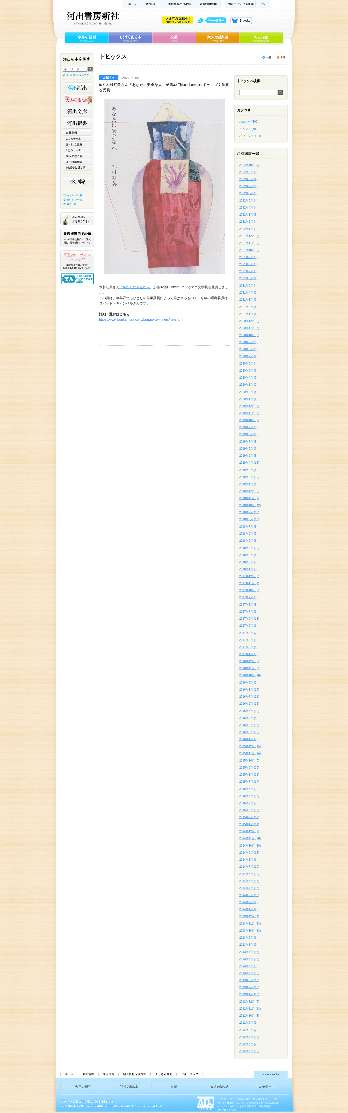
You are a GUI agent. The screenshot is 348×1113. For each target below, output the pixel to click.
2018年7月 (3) (248, 526)
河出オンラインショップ (77, 261)
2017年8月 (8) (248, 604)
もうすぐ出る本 (130, 38)
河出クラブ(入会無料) (240, 4)
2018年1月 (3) (248, 569)
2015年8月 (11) (249, 774)
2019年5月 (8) (248, 455)
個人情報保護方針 (134, 1074)
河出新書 (77, 123)
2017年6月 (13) (249, 618)
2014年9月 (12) (249, 852)
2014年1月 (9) (248, 909)
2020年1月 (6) (248, 399)
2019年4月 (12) (249, 462)
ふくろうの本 (77, 138)
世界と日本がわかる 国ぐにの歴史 (77, 144)
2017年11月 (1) (249, 583)
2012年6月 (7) (248, 1044)
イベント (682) (248, 129)
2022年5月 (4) (248, 200)
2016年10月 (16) (250, 675)
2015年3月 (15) (249, 810)
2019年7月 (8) (248, 441)
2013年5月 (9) (248, 966)
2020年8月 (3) (248, 349)
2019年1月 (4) (248, 484)
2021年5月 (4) (248, 285)
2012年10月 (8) (249, 1015)
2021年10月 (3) (249, 250)
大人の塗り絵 (217, 38)
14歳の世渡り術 (77, 168)
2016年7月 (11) (249, 696)
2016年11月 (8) (249, 668)
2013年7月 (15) (249, 952)
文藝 (174, 38)
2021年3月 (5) (248, 299)
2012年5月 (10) (249, 1051)
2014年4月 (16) (249, 888)
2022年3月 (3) (248, 214)
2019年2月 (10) (249, 477)
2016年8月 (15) (249, 689)
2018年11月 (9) (249, 498)
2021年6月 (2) (248, 278)
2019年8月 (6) (248, 434)
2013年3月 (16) (249, 980)
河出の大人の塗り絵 (77, 99)
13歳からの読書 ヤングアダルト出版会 (78, 278)
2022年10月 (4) (249, 165)
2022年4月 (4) (248, 207)
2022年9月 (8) (248, 172)
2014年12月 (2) (249, 831)
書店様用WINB (180, 4)
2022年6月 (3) (248, 193)
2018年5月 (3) (248, 540)
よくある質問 (163, 1074)
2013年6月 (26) (249, 959)
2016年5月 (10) (249, 711)
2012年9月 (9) (248, 1022)
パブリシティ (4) (250, 136)
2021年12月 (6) (249, 236)
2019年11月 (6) (249, 413)
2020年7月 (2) (248, 356)
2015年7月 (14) (249, 781)
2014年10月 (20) (250, 845)
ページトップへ (247, 1074)
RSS (263, 4)
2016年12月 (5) (249, 661)
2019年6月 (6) (248, 448)
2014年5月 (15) (249, 881)
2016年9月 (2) (248, 682)
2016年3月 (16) (249, 725)
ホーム (132, 4)
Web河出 (152, 4)
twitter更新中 (213, 20)
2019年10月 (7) (249, 420)
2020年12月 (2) (249, 321)
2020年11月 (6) (249, 328)
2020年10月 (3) (249, 335)
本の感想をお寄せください (77, 218)
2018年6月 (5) (248, 533)
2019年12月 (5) (249, 406)
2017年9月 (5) (248, 597)
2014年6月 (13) (249, 874)
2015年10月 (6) (249, 760)
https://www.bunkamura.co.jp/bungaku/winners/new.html (141, 319)
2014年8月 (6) (248, 859)
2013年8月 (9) (248, 944)
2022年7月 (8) (248, 186)
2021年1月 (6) (248, 314)
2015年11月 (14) (250, 753)
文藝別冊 (77, 133)
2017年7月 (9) (248, 611)
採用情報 (108, 1074)
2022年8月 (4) (248, 179)
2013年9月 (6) (248, 937)
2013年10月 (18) (250, 930)
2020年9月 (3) (248, 342)
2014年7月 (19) (249, 866)
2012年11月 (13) (250, 1008)
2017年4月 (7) (248, 633)
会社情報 (88, 1074)
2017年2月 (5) (248, 647)
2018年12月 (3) (249, 491)
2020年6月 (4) (248, 363)
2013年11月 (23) (250, 923)
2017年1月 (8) (248, 654)
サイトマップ (189, 1074)
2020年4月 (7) (248, 377)
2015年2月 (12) (249, 817)
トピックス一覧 (267, 57)
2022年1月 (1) (248, 229)
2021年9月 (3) (248, 257)
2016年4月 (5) (248, 718)
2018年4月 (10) (249, 548)
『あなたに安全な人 (134, 287)
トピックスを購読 (280, 57)
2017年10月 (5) (249, 590)
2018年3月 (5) (248, 555)
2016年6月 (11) (249, 703)
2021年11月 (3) (249, 243)
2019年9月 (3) (248, 427)
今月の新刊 (86, 38)
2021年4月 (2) (248, 292)
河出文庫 (77, 111)
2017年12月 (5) (249, 576)
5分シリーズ (77, 150)
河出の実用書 (77, 162)
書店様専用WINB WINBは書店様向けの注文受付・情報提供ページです (77, 238)
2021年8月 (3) (248, 264)
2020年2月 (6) (248, 392)
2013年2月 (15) (249, 987)
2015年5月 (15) (249, 796)
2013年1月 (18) (249, 994)
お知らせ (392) (248, 121)
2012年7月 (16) (249, 1037)
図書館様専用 (208, 4)
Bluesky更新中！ (241, 20)
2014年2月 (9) (248, 902)
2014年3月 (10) (249, 895)
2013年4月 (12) (249, 973)
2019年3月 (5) (248, 470)
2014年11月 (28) (250, 838)
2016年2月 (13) (249, 732)
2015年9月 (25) (249, 767)
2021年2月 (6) (248, 307)
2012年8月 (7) (248, 1030)
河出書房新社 (92, 18)
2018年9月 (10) (249, 512)
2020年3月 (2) (248, 384)
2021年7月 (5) (248, 271)
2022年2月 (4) (248, 221)
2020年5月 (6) (248, 370)
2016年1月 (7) (248, 739)
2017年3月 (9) (248, 640)
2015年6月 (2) (248, 789)
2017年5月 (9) (248, 625)
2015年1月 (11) (249, 824)
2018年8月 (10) (249, 519)
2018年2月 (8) (248, 562)
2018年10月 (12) (250, 505)
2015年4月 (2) (248, 803)
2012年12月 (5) (249, 1001)
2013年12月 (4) (249, 916)
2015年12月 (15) (250, 746)
